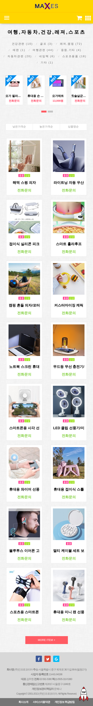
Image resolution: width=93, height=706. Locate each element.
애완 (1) (19, 50)
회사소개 (23, 702)
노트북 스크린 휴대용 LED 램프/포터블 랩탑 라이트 (24, 367)
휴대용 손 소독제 (36, 96)
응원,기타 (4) (71, 50)
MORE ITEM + (46, 640)
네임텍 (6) (47, 56)
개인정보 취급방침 (65, 702)
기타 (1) (47, 62)
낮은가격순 (19, 126)
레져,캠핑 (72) (71, 43)
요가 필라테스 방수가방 (14, 96)
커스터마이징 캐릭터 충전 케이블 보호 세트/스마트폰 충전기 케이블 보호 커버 (68, 305)
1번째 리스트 (43, 112)
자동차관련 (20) (19, 56)
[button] (88, 18)
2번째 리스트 (50, 112)
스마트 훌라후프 (69, 244)
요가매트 (58, 96)
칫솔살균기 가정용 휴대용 (80, 96)
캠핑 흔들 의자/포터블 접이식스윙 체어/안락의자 (24, 305)
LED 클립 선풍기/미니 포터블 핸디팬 (68, 428)
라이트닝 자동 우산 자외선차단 (69, 183)
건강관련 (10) (22, 43)
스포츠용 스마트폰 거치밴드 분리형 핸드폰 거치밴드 (24, 612)
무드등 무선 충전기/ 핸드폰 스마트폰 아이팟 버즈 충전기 (68, 367)
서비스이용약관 (41, 702)
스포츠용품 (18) (74, 56)
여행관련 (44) (43, 50)
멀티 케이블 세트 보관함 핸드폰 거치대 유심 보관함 (68, 551)
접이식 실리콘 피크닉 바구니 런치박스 (24, 244)
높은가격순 (46, 126)
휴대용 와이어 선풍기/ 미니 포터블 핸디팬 (24, 489)
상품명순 (73, 126)
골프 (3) (46, 43)
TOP (83, 694)
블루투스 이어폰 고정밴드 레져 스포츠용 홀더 (24, 551)
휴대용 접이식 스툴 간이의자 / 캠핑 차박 (69, 489)
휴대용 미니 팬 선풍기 (68, 612)
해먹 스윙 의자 (24, 183)
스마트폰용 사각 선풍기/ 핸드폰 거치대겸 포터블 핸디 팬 (24, 428)
